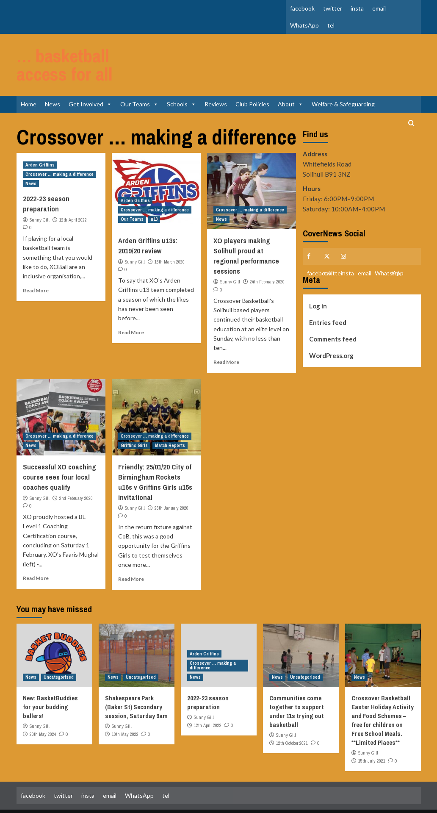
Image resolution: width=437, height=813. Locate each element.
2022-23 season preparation (46, 179)
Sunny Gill (39, 195)
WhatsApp (304, 25)
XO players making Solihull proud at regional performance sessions (246, 231)
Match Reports (170, 421)
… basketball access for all (81, 52)
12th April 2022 (73, 195)
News (52, 79)
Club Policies (252, 79)
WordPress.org (331, 331)
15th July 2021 (371, 736)
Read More (36, 266)
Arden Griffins (40, 140)
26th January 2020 (171, 483)
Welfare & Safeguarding (343, 79)
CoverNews (246, 799)
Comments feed (333, 314)
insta (357, 8)
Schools (181, 79)
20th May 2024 (43, 709)
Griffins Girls (134, 421)
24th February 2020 (267, 257)
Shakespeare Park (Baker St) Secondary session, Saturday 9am (136, 682)
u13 (154, 194)
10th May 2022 (125, 709)
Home (28, 79)
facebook (302, 8)
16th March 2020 (170, 237)
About (290, 79)
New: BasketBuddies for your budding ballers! (50, 682)
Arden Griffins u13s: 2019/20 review (147, 221)
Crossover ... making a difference (59, 150)
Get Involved (90, 79)
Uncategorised (59, 652)
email (379, 8)
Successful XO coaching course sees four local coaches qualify (59, 452)
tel (331, 25)
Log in (318, 281)
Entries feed (327, 298)
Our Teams (139, 79)
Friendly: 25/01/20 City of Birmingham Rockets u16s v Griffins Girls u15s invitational (155, 457)
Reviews (216, 79)
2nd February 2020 (76, 473)
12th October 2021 (292, 718)
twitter (332, 8)
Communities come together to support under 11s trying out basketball (296, 687)
